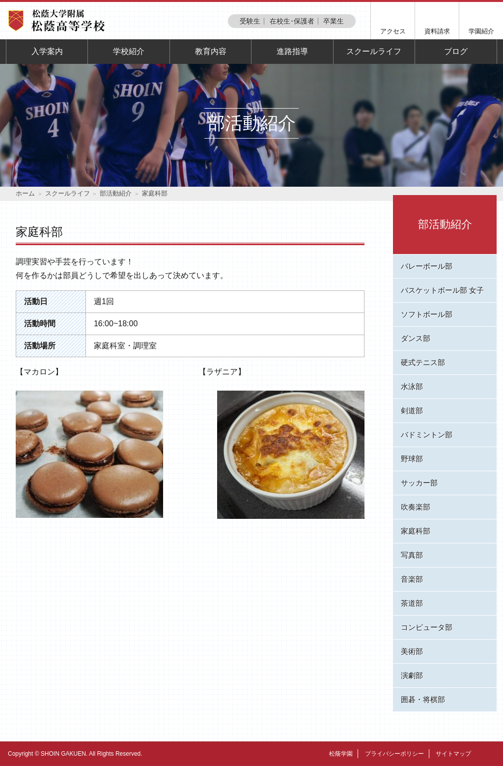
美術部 (412, 651)
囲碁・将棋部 (423, 699)
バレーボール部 (426, 266)
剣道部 (412, 410)
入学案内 (47, 51)
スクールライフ (373, 51)
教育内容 (210, 51)
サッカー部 (419, 483)
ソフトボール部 (426, 314)
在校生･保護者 (292, 21)
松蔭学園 (341, 753)
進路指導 (292, 51)
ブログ (456, 51)
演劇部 (412, 675)
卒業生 (333, 21)
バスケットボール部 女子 (442, 290)
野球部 (412, 458)
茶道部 (412, 603)
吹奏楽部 (415, 507)
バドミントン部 (426, 434)
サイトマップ (453, 753)
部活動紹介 (116, 193)
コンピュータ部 (426, 627)
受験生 (250, 21)
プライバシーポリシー (394, 753)
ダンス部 (415, 338)
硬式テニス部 (423, 362)
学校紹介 (128, 51)
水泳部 (412, 386)
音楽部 (412, 579)
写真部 (412, 555)
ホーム (25, 193)
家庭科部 (415, 531)
